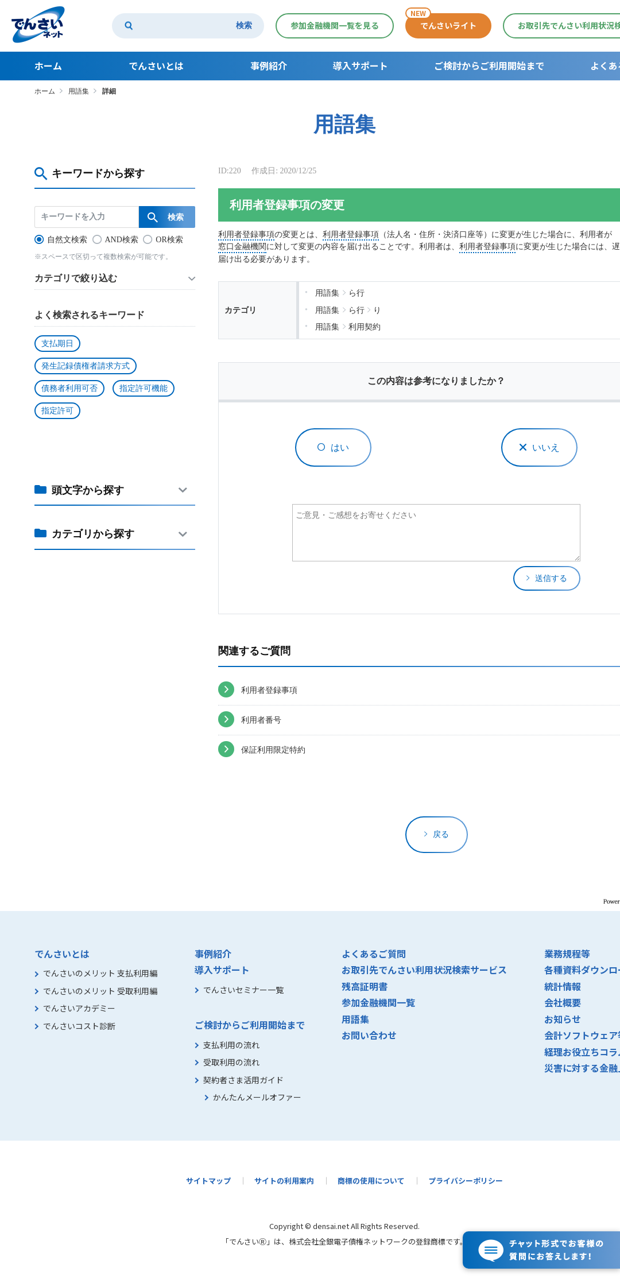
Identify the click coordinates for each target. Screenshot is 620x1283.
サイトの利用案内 (284, 1180)
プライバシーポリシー (465, 1180)
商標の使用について (371, 1180)
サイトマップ (208, 1180)
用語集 (78, 91)
